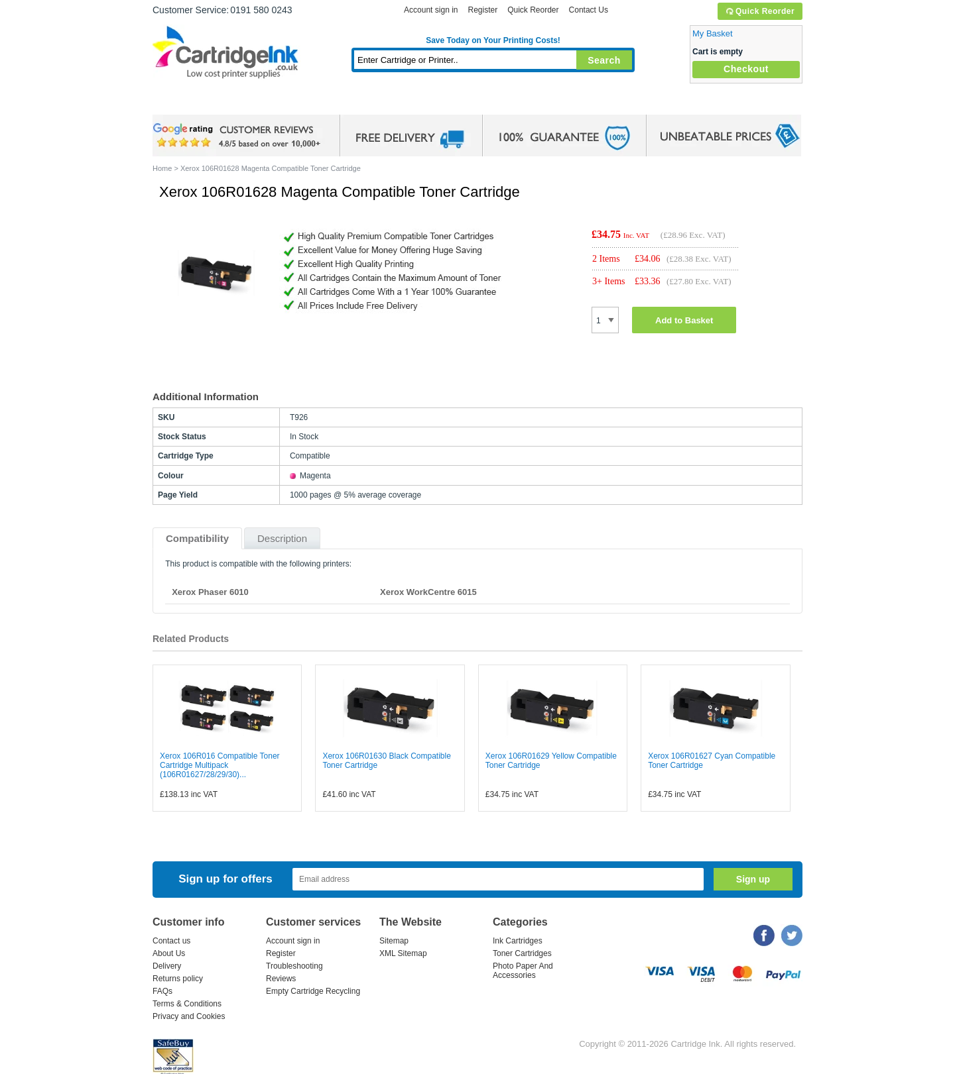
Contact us (171, 940)
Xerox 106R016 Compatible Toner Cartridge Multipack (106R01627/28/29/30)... (220, 765)
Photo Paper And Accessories (523, 970)
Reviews (281, 978)
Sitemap (394, 940)
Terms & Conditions (187, 1003)
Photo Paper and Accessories (496, 102)
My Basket (712, 33)
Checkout (746, 69)
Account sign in (431, 10)
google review (239, 136)
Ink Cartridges (253, 102)
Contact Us (588, 10)
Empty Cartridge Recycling (313, 991)
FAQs (162, 991)
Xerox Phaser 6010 (210, 592)
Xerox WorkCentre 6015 (428, 592)
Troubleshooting (294, 966)
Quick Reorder (760, 11)
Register (482, 10)
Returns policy (178, 978)
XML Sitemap (403, 953)
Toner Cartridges (355, 102)
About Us (169, 953)
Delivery (167, 966)
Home (179, 102)
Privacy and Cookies (189, 1016)
